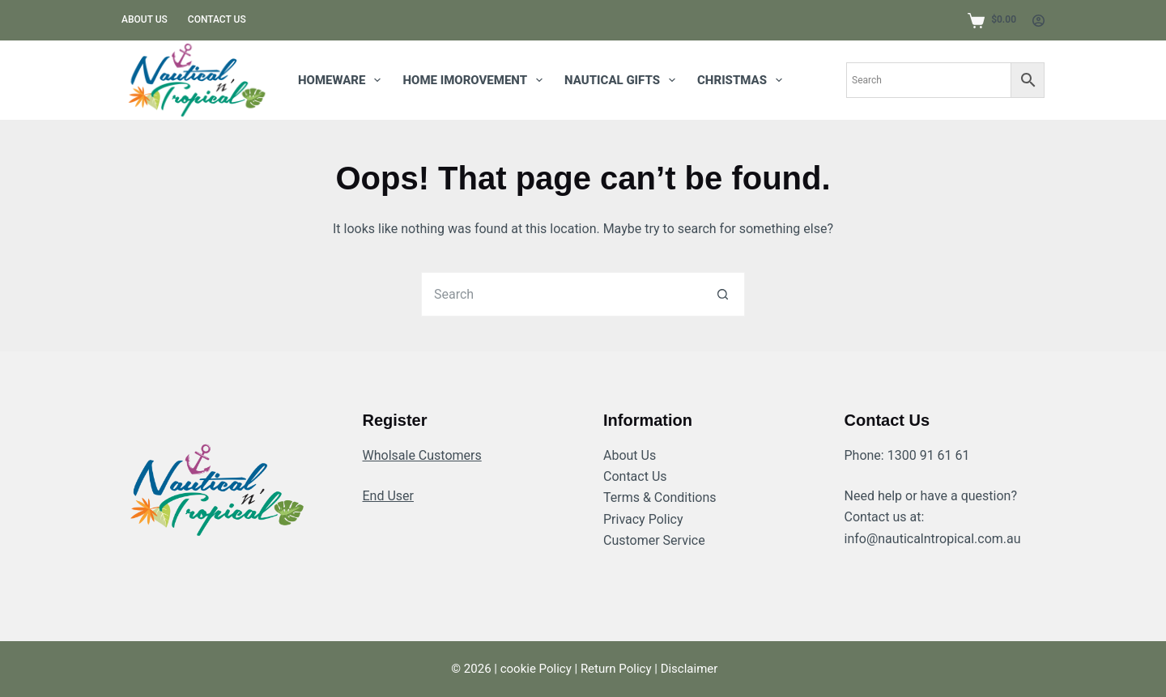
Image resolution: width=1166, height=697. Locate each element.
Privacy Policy (643, 519)
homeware (343, 80)
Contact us (217, 19)
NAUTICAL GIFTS (623, 80)
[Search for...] (560, 294)
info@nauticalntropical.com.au (933, 538)
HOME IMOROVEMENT (475, 80)
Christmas (743, 80)
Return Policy (616, 668)
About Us (629, 455)
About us (144, 19)
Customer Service (654, 540)
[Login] (1038, 21)
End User (388, 496)
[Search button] (722, 294)
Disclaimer (689, 668)
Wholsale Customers (422, 455)
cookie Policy (536, 668)
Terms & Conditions (660, 497)
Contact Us (635, 476)
